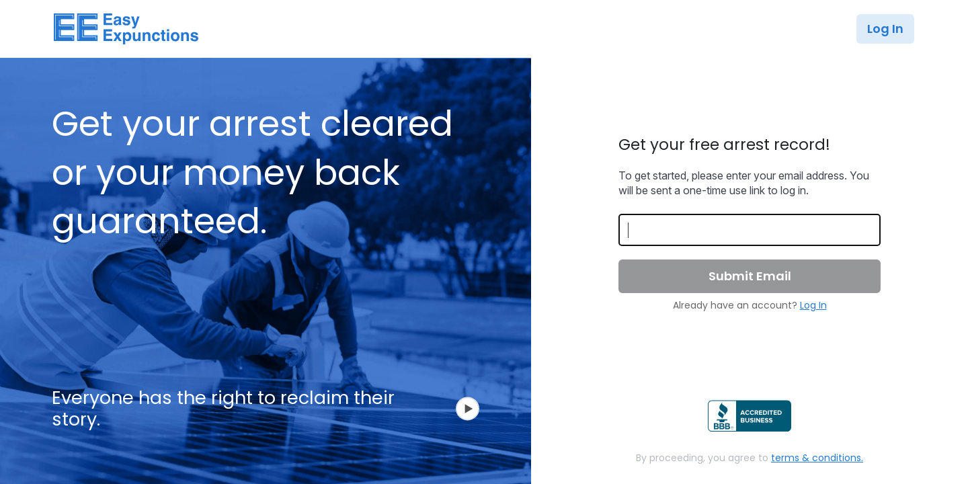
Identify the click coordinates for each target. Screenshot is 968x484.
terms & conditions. (817, 458)
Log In (885, 28)
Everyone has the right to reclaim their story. (265, 409)
